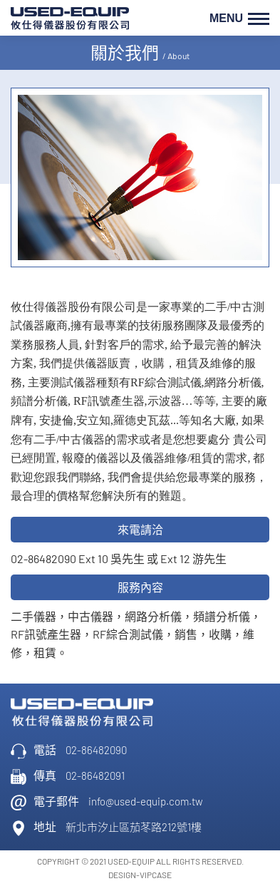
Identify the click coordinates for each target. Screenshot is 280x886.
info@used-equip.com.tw (145, 801)
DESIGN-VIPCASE (140, 875)
